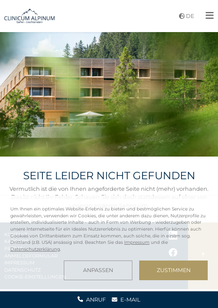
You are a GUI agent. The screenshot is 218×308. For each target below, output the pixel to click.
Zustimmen (174, 270)
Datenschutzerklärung (35, 249)
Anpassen (98, 270)
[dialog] (109, 242)
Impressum (136, 242)
